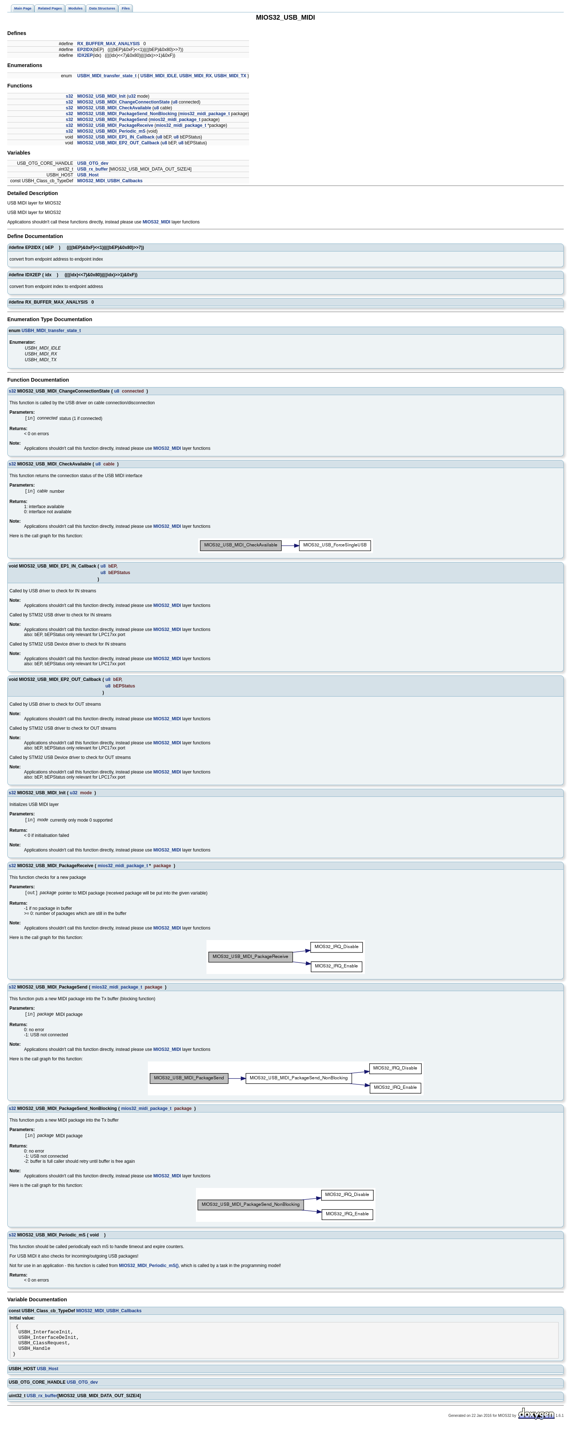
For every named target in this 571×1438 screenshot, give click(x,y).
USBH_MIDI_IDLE (159, 75)
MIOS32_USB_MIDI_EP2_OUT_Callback (118, 142)
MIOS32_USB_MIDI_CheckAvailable (114, 107)
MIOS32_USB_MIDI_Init (101, 96)
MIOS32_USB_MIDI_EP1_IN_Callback (115, 137)
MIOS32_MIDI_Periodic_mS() (148, 1270)
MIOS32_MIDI (156, 222)
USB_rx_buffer (92, 169)
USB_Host (88, 175)
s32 (69, 96)
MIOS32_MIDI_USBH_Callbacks (109, 180)
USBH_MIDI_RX (195, 75)
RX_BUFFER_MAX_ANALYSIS (108, 43)
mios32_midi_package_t (205, 113)
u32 (132, 96)
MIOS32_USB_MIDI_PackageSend (112, 119)
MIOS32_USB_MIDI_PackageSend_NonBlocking (127, 113)
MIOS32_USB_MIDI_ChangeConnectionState (123, 102)
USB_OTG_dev (92, 163)
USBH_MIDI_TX (230, 75)
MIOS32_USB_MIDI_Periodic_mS (111, 131)
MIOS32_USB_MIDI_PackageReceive (115, 125)
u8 (174, 102)
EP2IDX (85, 49)
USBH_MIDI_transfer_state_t (107, 75)
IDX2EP (85, 55)
